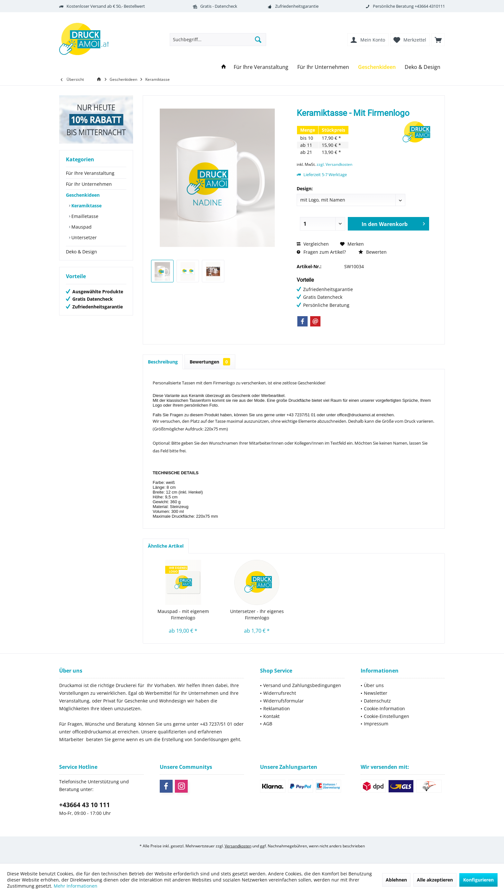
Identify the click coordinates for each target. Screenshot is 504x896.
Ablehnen (396, 880)
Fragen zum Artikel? (321, 252)
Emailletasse (84, 216)
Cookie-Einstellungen (386, 716)
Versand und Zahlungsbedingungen (302, 685)
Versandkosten (238, 846)
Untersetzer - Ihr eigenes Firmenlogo (257, 614)
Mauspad (81, 227)
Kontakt (271, 716)
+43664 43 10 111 (84, 805)
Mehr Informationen (75, 886)
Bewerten (372, 252)
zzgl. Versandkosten (334, 164)
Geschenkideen (83, 195)
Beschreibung (163, 362)
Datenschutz (377, 701)
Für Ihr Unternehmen (89, 184)
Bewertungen (210, 361)
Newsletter (375, 693)
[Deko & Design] (422, 67)
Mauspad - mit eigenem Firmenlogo (183, 614)
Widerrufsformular (283, 701)
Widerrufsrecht (279, 693)
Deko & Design (81, 252)
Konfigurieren (478, 880)
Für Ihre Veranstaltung (90, 173)
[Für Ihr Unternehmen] (323, 67)
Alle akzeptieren (435, 880)
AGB (267, 724)
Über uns (374, 685)
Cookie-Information (384, 708)
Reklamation (276, 708)
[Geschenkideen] (377, 67)
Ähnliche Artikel (166, 546)
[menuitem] (438, 39)
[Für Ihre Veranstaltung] (261, 67)
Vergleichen (313, 244)
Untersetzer (83, 237)
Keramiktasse (86, 206)
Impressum (376, 724)
